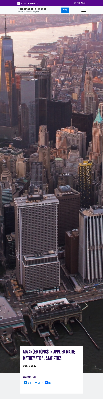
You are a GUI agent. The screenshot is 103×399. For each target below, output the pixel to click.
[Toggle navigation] (83, 10)
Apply (65, 10)
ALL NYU (80, 3)
